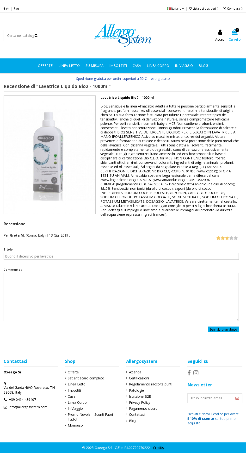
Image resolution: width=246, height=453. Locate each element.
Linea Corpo (77, 402)
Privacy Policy (139, 402)
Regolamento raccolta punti (150, 384)
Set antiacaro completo (86, 378)
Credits (158, 447)
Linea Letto (77, 384)
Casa (71, 396)
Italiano (175, 8)
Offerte (73, 372)
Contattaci (137, 414)
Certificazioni (139, 378)
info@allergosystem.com (28, 407)
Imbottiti (74, 390)
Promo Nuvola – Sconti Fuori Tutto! (90, 417)
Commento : (13, 270)
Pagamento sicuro (143, 408)
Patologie (136, 390)
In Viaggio (75, 408)
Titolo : (9, 249)
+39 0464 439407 (22, 399)
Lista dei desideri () (204, 8)
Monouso (75, 425)
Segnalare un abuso (223, 329)
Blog (132, 420)
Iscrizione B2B (140, 396)
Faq (16, 8)
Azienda (135, 372)
